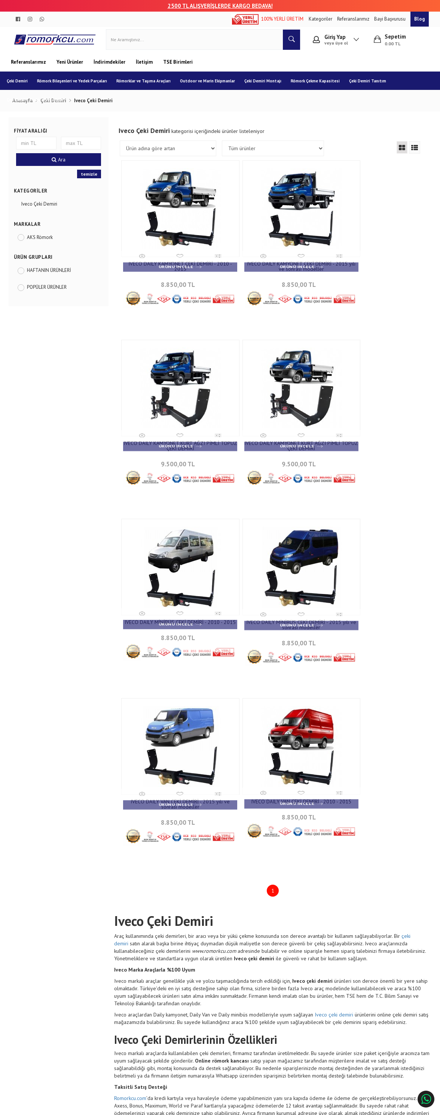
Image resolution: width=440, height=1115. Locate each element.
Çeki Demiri (21, 85)
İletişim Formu (183, 977)
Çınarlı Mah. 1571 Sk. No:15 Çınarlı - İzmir (278, 969)
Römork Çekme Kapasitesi (319, 85)
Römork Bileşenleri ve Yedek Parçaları (76, 85)
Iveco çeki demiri (335, 817)
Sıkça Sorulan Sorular (190, 988)
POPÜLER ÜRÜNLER (49, 291)
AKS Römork (42, 241)
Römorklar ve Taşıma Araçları (147, 85)
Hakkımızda (28, 966)
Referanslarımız (353, 19)
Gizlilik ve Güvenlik (112, 999)
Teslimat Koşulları (111, 977)
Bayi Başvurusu (390, 19)
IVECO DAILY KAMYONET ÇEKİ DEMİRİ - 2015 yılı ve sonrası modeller (272, 270)
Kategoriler (321, 19)
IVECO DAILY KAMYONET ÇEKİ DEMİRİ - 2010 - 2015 (171, 270)
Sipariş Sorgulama (111, 966)
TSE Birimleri (178, 66)
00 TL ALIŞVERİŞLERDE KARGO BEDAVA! (223, 5)
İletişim (145, 66)
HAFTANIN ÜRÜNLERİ (52, 274)
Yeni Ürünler (70, 66)
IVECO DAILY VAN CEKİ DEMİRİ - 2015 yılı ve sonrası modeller (171, 614)
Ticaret (182, 1105)
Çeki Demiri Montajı (266, 85)
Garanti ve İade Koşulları (117, 988)
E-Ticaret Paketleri (216, 1105)
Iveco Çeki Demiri (42, 208)
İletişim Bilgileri (184, 966)
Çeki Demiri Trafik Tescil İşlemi (39, 103)
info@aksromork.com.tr (278, 995)
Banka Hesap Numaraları (42, 977)
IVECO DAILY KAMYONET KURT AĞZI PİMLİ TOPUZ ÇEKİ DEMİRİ (373, 270)
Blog (419, 19)
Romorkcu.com (132, 900)
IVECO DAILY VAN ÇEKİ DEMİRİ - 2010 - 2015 (272, 614)
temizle (90, 178)
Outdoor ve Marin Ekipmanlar (211, 85)
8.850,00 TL (171, 286)
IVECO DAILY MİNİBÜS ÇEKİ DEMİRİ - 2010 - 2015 (272, 442)
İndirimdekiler (110, 66)
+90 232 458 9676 (271, 984)
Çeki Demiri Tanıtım (371, 85)
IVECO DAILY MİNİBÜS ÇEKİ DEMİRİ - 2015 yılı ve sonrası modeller (373, 442)
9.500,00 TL (373, 286)
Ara (60, 163)
